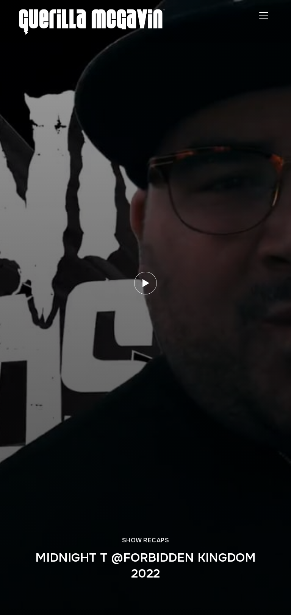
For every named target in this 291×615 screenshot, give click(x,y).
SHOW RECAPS (145, 540)
